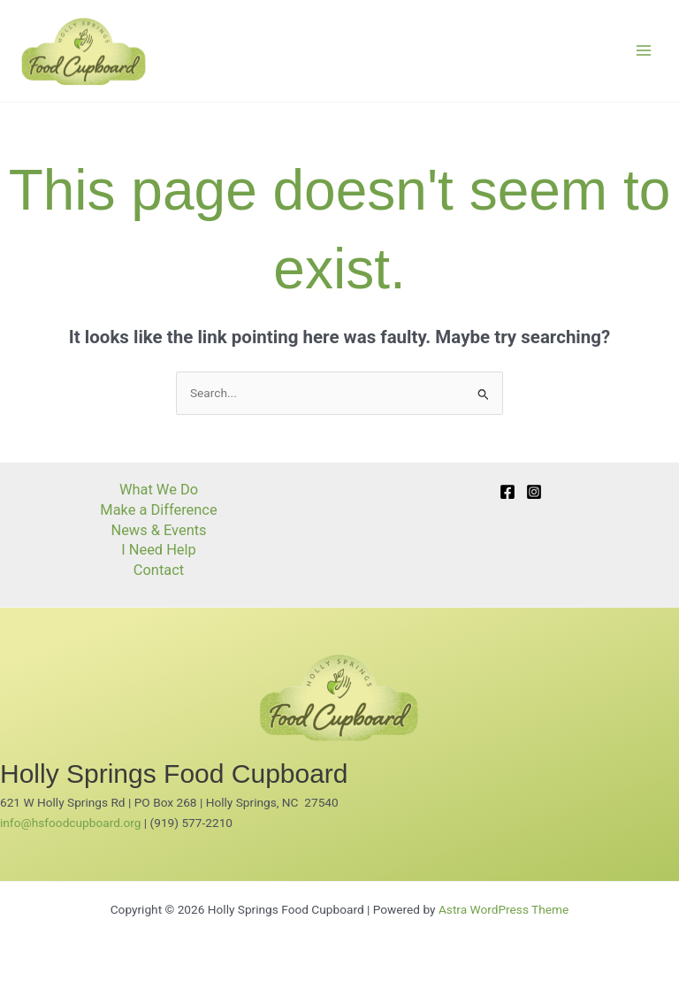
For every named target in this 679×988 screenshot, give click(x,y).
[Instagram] (534, 492)
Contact (159, 570)
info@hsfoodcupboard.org (70, 823)
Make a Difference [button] (158, 510)
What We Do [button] (158, 489)
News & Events (158, 530)
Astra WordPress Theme (503, 909)
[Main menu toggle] (644, 51)
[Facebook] (507, 492)
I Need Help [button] (158, 549)
